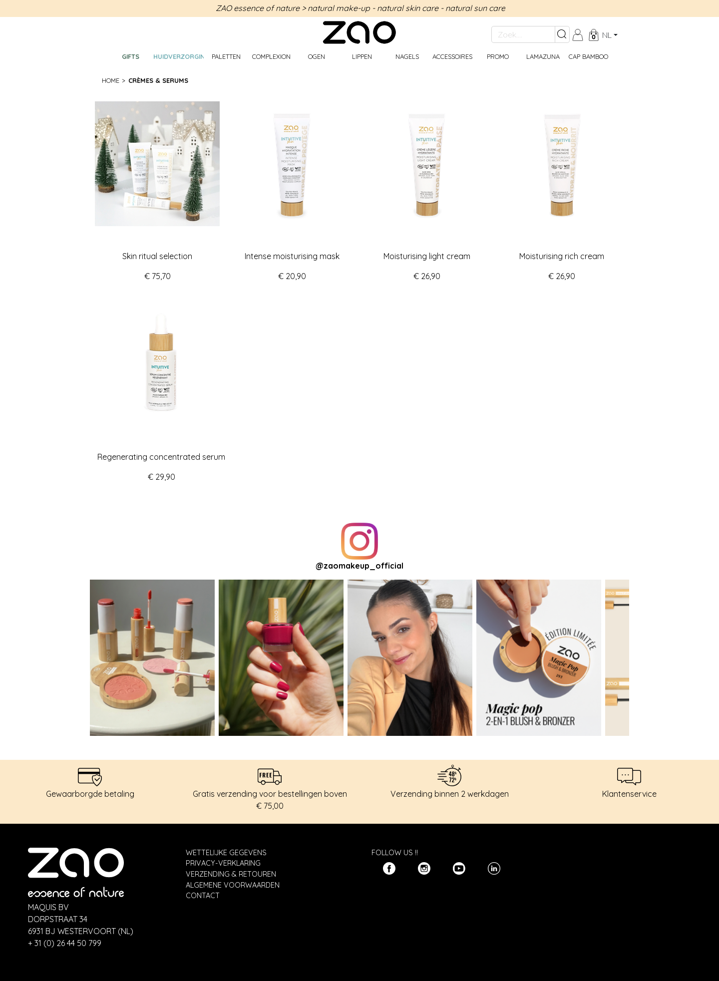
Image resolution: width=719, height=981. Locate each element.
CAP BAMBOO (588, 56)
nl (607, 35)
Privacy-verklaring (223, 863)
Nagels (407, 56)
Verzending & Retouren (231, 874)
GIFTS (130, 56)
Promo (498, 56)
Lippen (362, 56)
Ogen (316, 56)
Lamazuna (543, 56)
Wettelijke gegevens (226, 852)
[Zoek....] (523, 34)
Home (110, 80)
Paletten (226, 56)
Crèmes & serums (158, 80)
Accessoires (452, 56)
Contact (203, 895)
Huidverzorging (178, 56)
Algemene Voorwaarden (233, 885)
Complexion (271, 56)
